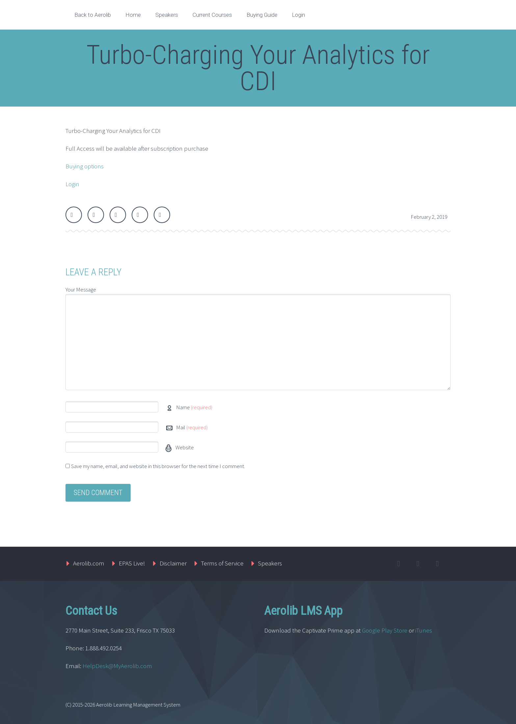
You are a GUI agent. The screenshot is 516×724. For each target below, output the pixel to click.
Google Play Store (384, 630)
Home (133, 15)
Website (184, 447)
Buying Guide (261, 15)
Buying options (84, 166)
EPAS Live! (132, 563)
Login (298, 15)
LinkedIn (140, 215)
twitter (398, 564)
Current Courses (212, 15)
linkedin (437, 564)
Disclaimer (173, 563)
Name (194, 407)
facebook (418, 564)
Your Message (80, 289)
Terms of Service (222, 563)
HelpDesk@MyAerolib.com (117, 666)
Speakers (166, 15)
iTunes (424, 630)
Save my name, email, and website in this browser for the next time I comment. (158, 466)
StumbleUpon (162, 215)
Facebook (96, 215)
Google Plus (118, 215)
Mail (192, 427)
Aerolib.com (88, 563)
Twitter (73, 215)
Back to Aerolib (92, 15)
